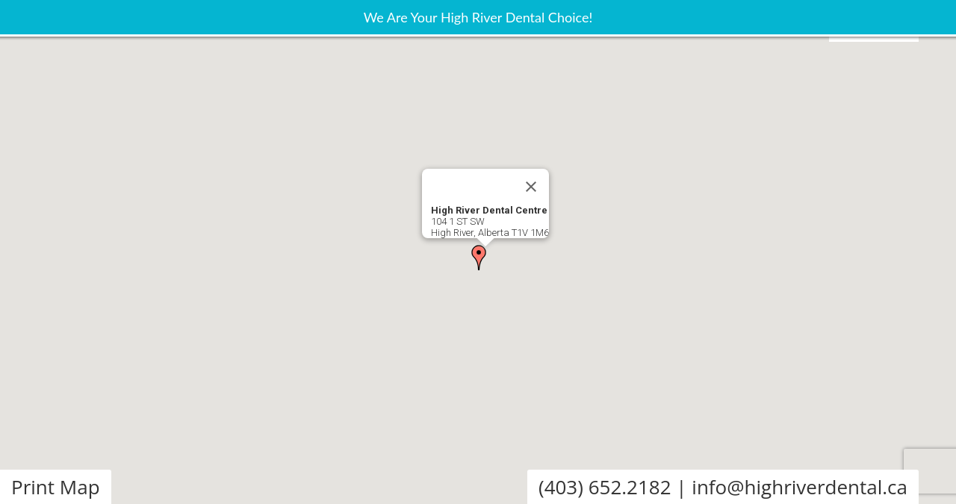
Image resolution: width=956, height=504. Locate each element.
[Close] (531, 187)
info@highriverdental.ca (799, 486)
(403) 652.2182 (604, 486)
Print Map (55, 486)
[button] (478, 257)
